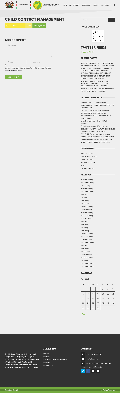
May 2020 (84, 261)
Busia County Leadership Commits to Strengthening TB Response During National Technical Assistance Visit (96, 71)
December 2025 (87, 180)
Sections (86, 5)
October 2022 (86, 240)
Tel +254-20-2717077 (94, 354)
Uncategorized (87, 168)
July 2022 (84, 246)
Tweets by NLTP (87, 52)
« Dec (83, 314)
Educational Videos (89, 156)
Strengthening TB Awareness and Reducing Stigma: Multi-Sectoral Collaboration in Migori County (95, 83)
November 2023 (87, 216)
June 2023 (85, 225)
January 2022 (86, 255)
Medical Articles (88, 162)
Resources (105, 5)
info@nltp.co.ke (92, 359)
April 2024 (85, 201)
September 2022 (87, 243)
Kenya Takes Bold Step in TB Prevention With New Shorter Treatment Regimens (97, 64)
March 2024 (85, 204)
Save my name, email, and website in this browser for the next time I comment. (28, 69)
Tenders (46, 357)
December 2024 (87, 189)
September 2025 (87, 183)
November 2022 (87, 237)
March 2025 (85, 186)
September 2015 (87, 267)
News (83, 165)
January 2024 (86, 210)
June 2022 (85, 249)
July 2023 (84, 222)
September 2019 (87, 264)
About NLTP (74, 5)
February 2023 (87, 234)
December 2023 (87, 213)
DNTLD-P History (88, 153)
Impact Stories (87, 159)
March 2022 (85, 252)
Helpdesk (46, 363)
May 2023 (84, 228)
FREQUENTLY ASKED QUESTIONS (55, 360)
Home (65, 5)
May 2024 (84, 198)
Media (95, 5)
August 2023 (86, 219)
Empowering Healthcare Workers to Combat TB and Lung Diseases (96, 77)
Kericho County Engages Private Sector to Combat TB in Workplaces (97, 90)
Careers (46, 354)
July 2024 (85, 195)
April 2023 (85, 231)
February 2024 (87, 207)
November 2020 (87, 258)
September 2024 (87, 192)
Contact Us (48, 366)
